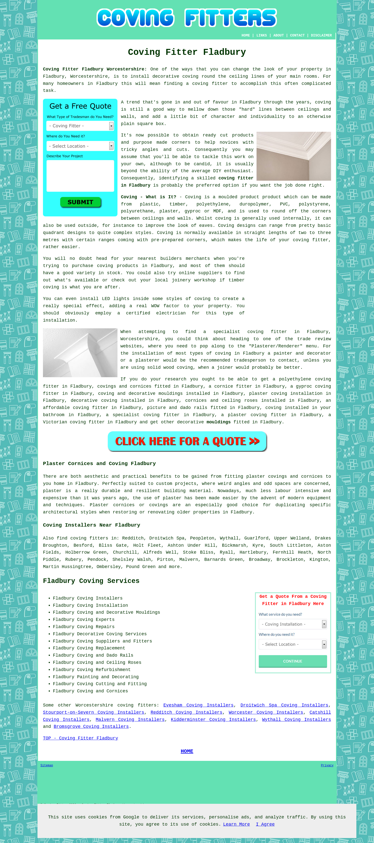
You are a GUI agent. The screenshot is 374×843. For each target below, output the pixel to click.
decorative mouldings (156, 393)
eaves (206, 225)
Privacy (327, 765)
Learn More (236, 824)
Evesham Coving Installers (198, 705)
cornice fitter (233, 386)
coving (223, 218)
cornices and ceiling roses (221, 400)
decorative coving (94, 400)
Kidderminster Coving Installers (213, 719)
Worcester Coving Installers (266, 712)
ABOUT (278, 35)
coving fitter (310, 239)
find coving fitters (82, 538)
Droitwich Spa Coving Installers (285, 705)
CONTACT (297, 35)
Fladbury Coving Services (91, 581)
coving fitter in (166, 414)
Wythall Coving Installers (296, 719)
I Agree (265, 824)
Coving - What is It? (148, 197)
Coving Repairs (95, 626)
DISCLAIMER (321, 35)
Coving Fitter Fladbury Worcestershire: (95, 69)
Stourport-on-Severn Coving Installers (93, 712)
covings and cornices (124, 386)
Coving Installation (102, 605)
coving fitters (137, 705)
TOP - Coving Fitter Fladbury (80, 738)
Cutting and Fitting (121, 683)
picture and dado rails (177, 407)
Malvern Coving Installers (130, 719)
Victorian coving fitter (74, 422)
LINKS (262, 35)
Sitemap (46, 765)
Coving (165, 232)
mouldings (219, 422)
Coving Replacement (101, 648)
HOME (246, 35)
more (174, 566)
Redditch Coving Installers (186, 712)
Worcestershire (94, 705)
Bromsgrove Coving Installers (91, 726)
